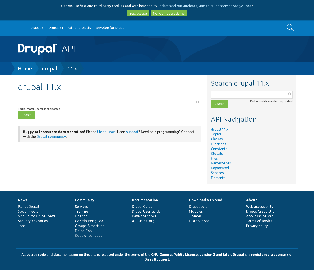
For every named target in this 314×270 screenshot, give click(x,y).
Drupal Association (261, 211)
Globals (217, 154)
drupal (49, 69)
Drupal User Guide (146, 211)
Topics (216, 134)
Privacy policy (257, 226)
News (22, 200)
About (251, 200)
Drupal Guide (142, 206)
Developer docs (144, 216)
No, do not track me (168, 13)
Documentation (145, 200)
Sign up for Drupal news (36, 216)
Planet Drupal (28, 206)
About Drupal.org (259, 216)
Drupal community (51, 136)
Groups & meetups (89, 226)
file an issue (106, 132)
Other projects (79, 27)
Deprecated (220, 168)
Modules (196, 211)
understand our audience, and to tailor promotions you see (204, 6)
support (132, 132)
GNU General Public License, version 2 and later (191, 254)
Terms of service (259, 221)
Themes (195, 216)
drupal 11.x (219, 129)
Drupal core (198, 206)
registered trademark (269, 254)
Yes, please (138, 13)
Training (81, 211)
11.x (72, 69)
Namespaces (221, 163)
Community (84, 200)
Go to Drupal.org (22, 27)
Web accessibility (259, 206)
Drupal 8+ (55, 27)
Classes (217, 139)
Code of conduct (88, 236)
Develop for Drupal (110, 27)
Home (25, 69)
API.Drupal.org (143, 221)
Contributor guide (89, 221)
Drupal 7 (36, 27)
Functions (218, 144)
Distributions (199, 221)
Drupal (238, 254)
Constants (219, 149)
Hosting (81, 216)
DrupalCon (83, 231)
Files (214, 158)
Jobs (22, 226)
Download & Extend (205, 200)
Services (217, 173)
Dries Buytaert (156, 259)
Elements (218, 178)
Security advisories (33, 221)
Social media (28, 211)
